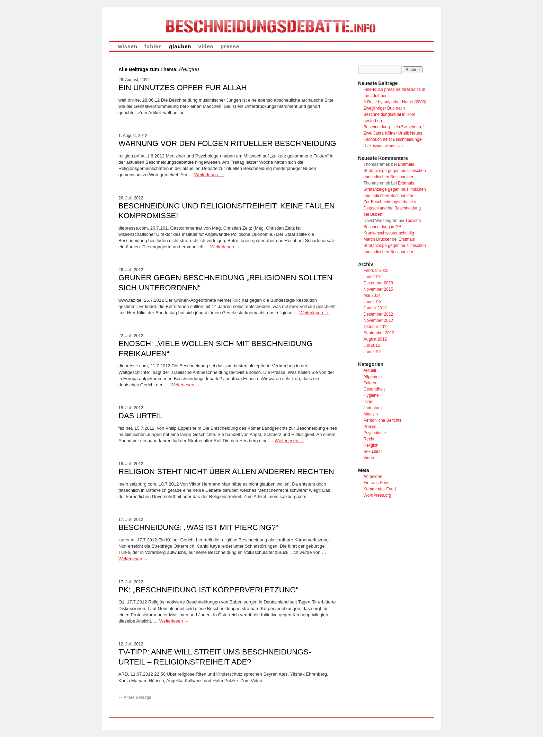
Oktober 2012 (376, 326)
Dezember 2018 (378, 283)
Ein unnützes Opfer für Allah (182, 87)
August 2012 (375, 339)
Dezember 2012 (378, 314)
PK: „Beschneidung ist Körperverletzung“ (208, 589)
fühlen (153, 46)
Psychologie (375, 432)
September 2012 (379, 333)
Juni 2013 (373, 301)
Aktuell (370, 370)
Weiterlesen (209, 174)
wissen (127, 46)
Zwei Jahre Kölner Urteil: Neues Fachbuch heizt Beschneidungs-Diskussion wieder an (393, 139)
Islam (369, 401)
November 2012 (378, 320)
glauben (180, 46)
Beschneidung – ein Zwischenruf (394, 127)
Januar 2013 (375, 308)
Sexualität (373, 451)
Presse (370, 426)
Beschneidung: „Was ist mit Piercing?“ (198, 527)
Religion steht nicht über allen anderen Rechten (226, 471)
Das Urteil (140, 415)
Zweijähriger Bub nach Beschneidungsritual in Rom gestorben (389, 114)
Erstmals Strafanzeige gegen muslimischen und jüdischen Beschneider (395, 170)
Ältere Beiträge (134, 697)
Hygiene (371, 395)
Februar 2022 (376, 270)
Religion (371, 445)
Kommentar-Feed (380, 489)
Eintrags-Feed (377, 482)
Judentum (373, 407)
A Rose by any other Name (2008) (395, 102)
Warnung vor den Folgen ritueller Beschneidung (227, 143)
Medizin (371, 414)
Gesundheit (374, 389)
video (206, 46)
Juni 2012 (373, 351)
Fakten (370, 382)
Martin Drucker (377, 239)
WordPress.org (377, 495)
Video (369, 457)
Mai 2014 (372, 295)
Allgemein (373, 376)
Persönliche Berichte (383, 420)
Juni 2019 (373, 276)
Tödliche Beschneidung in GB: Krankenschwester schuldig (392, 226)
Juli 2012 (372, 345)
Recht (369, 439)
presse (230, 46)
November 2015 (378, 289)
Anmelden (373, 476)
